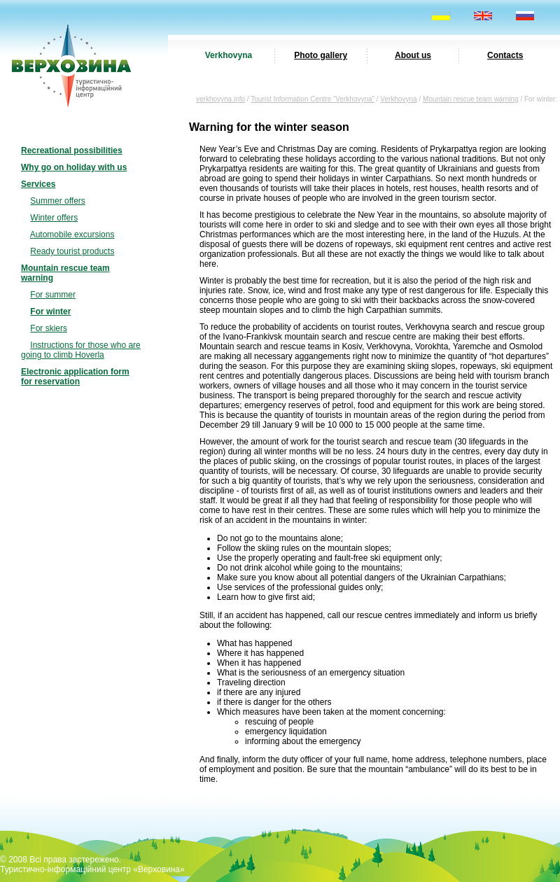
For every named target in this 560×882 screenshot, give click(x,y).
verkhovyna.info (220, 99)
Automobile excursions (72, 234)
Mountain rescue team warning (471, 99)
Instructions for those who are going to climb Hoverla (81, 350)
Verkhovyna (228, 55)
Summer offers (57, 201)
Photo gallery (320, 55)
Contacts (505, 55)
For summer (53, 295)
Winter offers (54, 218)
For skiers (48, 328)
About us (413, 55)
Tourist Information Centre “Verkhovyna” (312, 99)
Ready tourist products (72, 251)
